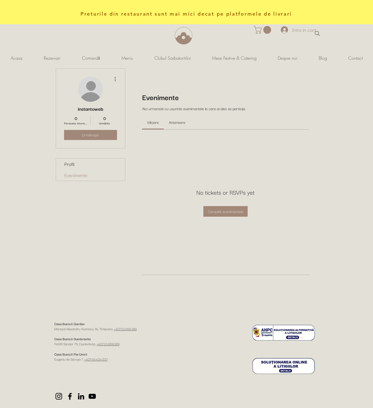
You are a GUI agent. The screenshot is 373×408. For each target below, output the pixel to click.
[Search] (317, 33)
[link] (153, 122)
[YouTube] (92, 396)
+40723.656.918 (125, 328)
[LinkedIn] (81, 396)
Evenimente (75, 175)
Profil (69, 164)
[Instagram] (58, 396)
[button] (263, 30)
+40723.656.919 (108, 343)
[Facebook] (69, 396)
